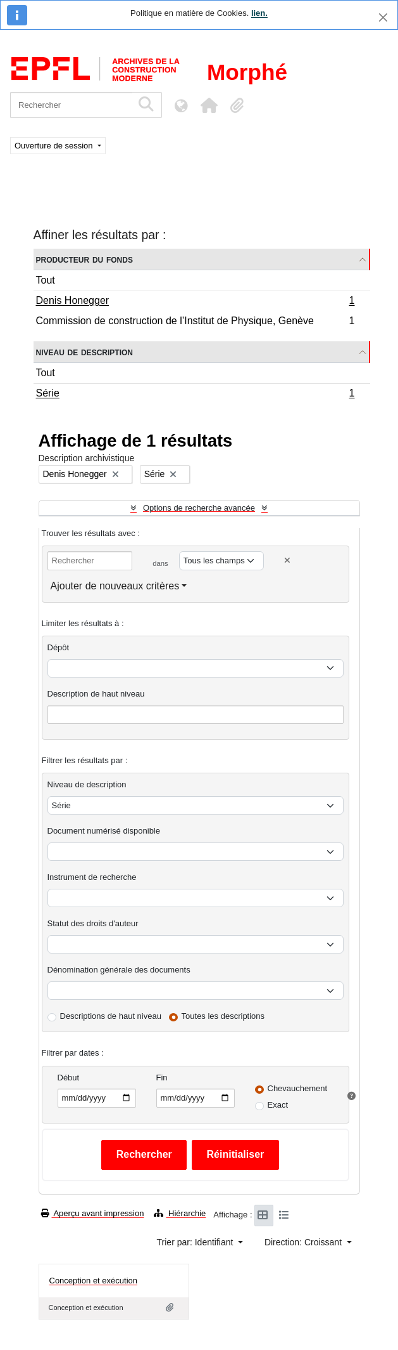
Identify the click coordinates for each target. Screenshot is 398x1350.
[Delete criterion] (287, 560)
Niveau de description (84, 352)
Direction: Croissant (304, 1242)
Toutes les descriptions (223, 1016)
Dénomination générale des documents (118, 969)
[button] (209, 105)
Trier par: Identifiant (196, 1242)
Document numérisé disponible (103, 831)
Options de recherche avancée (199, 508)
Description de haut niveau (96, 693)
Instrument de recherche (92, 877)
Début (69, 1077)
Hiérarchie (180, 1213)
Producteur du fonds (84, 259)
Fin (162, 1077)
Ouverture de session (55, 145)
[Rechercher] (71, 105)
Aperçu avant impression (92, 1213)
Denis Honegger (195, 302)
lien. (259, 13)
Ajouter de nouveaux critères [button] (115, 585)
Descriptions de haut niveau (110, 1016)
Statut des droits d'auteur (93, 923)
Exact (278, 1105)
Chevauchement (298, 1088)
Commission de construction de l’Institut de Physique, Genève (195, 322)
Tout (45, 280)
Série (195, 394)
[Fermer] (383, 17)
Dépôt (58, 647)
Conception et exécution (93, 1280)
